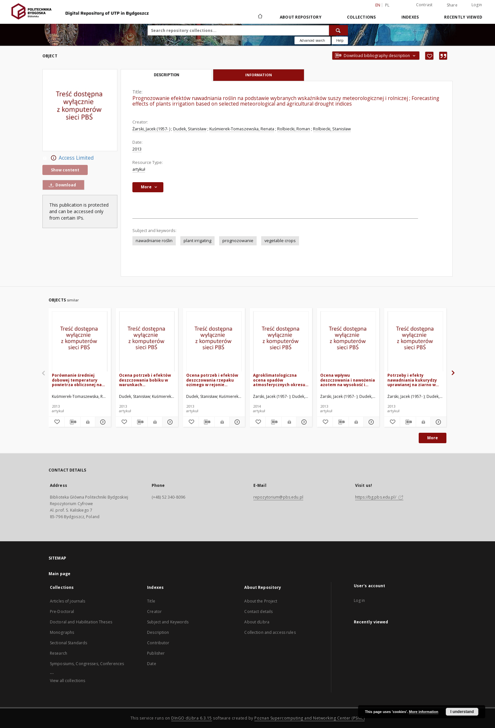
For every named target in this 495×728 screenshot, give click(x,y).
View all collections (67, 680)
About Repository (301, 17)
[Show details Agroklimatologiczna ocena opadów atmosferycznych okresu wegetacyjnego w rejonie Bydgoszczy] (303, 422)
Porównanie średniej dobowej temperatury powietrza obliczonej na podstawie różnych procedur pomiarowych (77, 379)
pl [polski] (387, 5)
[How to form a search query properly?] (340, 40)
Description (158, 632)
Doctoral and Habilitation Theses (81, 622)
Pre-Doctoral (62, 611)
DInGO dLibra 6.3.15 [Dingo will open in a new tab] (191, 718)
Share (452, 5)
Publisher (156, 653)
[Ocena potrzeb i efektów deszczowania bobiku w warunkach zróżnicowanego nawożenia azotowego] (146, 342)
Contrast (424, 4)
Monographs (62, 632)
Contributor (158, 643)
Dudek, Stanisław (189, 129)
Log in (359, 600)
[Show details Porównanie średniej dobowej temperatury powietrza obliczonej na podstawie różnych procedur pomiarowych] (102, 422)
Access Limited (68, 158)
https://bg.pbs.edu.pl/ (379, 497)
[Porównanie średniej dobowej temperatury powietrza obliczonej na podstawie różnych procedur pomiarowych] (79, 342)
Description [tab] (166, 75)
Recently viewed (463, 17)
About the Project (260, 601)
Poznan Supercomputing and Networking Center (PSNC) (309, 718)
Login (477, 4)
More (432, 438)
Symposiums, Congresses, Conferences (87, 663)
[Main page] (259, 17)
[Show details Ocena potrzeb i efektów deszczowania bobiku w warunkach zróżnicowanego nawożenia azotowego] (169, 422)
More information (423, 712)
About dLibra (256, 622)
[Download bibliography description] (72, 422)
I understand (462, 711)
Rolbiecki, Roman (293, 129)
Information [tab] (258, 74)
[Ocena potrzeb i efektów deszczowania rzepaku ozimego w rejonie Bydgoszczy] (214, 342)
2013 (137, 149)
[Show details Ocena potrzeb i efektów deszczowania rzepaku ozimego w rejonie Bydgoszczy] (236, 422)
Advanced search (312, 40)
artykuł (138, 169)
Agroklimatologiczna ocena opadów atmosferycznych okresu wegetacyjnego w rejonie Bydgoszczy (279, 379)
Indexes (410, 17)
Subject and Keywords (167, 622)
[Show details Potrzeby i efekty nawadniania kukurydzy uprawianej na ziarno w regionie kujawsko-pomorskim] (437, 422)
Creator (154, 611)
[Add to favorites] (429, 55)
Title (151, 601)
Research (58, 653)
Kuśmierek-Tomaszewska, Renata (241, 129)
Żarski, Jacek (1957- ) (151, 129)
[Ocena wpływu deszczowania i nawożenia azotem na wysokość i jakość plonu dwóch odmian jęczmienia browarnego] (348, 342)
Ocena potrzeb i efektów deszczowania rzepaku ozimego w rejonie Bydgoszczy (212, 379)
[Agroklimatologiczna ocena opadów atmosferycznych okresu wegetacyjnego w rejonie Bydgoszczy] (280, 342)
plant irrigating (197, 240)
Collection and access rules (269, 632)
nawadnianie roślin (154, 240)
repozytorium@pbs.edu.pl (278, 497)
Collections (361, 17)
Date (151, 663)
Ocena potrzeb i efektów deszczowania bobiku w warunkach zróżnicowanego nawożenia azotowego (145, 379)
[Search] (338, 30)
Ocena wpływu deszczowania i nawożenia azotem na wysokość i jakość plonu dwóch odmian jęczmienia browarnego (347, 379)
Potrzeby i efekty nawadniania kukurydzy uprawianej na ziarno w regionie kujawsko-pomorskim (412, 379)
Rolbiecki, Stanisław (332, 129)
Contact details (258, 611)
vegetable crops (280, 240)
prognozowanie (237, 240)
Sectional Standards (68, 643)
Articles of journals (67, 601)
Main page (59, 573)
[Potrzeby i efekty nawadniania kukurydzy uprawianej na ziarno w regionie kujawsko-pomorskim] (415, 342)
